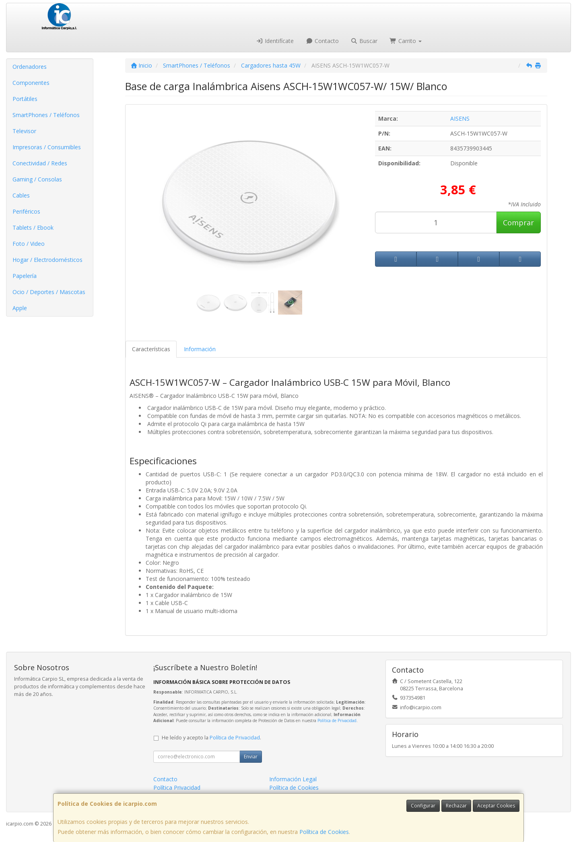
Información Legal (293, 779)
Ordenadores (29, 66)
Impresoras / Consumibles (46, 147)
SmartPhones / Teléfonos (46, 115)
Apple (19, 308)
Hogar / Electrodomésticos (47, 260)
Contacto (322, 41)
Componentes (30, 82)
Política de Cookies (324, 832)
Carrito (405, 41)
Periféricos (26, 211)
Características (151, 349)
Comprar (518, 222)
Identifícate (275, 41)
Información (200, 349)
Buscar (364, 41)
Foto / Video (28, 243)
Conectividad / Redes (39, 163)
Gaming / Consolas (37, 179)
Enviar (251, 756)
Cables (21, 195)
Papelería (24, 276)
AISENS (460, 118)
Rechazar (456, 805)
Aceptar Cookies (496, 805)
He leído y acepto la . (211, 737)
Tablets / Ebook (33, 227)
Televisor (24, 131)
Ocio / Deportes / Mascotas (48, 292)
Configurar (423, 805)
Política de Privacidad (337, 720)
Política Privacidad (176, 787)
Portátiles (24, 99)
